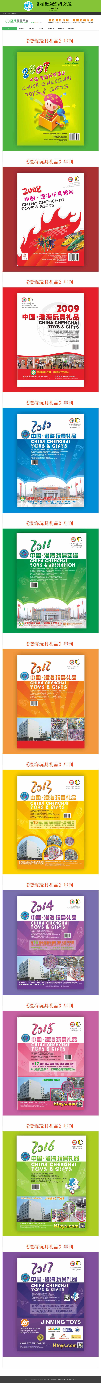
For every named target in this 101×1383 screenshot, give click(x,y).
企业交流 (61, 28)
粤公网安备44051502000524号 (67, 1379)
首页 (9, 28)
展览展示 (31, 28)
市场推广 (41, 28)
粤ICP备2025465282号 (50, 1379)
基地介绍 (21, 28)
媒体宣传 (71, 28)
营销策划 (51, 28)
